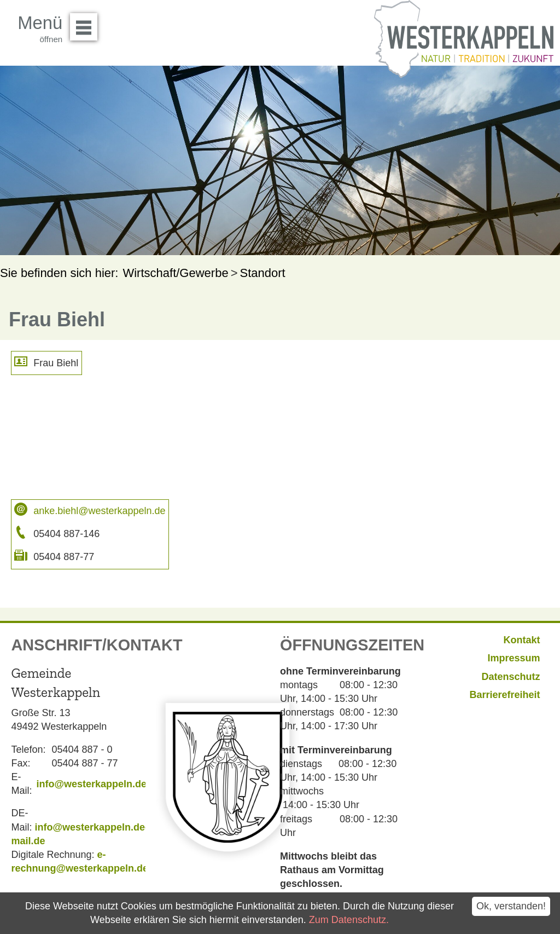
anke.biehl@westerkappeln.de (99, 510)
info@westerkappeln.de (91, 784)
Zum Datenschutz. (349, 919)
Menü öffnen (86, 23)
